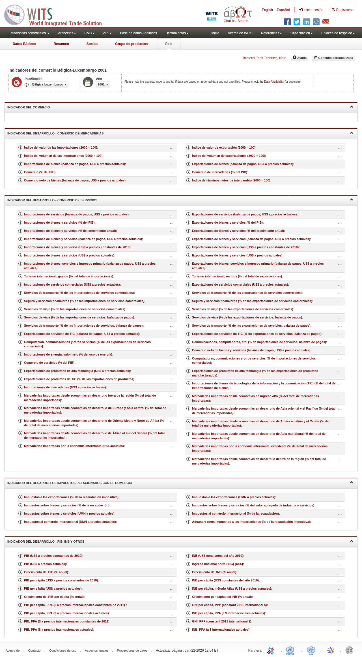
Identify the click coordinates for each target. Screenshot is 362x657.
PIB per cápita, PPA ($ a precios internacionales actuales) (66, 613)
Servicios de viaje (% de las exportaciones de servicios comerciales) (242, 309)
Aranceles (67, 33)
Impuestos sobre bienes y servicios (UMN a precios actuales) (69, 513)
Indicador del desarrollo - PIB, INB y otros (180, 541)
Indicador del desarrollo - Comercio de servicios (180, 200)
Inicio (215, 33)
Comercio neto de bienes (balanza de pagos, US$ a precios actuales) (75, 180)
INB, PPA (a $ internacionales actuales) (220, 629)
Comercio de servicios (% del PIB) (49, 362)
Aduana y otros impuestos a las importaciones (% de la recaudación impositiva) (251, 521)
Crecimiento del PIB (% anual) (46, 572)
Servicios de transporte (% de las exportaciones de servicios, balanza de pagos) (251, 325)
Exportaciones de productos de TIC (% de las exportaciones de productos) (79, 379)
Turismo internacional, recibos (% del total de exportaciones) (237, 276)
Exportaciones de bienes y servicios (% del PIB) (227, 222)
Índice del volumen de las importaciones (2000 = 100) (63, 155)
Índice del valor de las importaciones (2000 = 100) (60, 147)
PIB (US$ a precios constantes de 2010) (53, 555)
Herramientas (177, 33)
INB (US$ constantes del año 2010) (217, 555)
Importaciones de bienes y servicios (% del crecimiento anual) (70, 230)
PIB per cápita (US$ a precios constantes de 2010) (61, 580)
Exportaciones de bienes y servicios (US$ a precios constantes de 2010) (245, 247)
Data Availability (274, 81)
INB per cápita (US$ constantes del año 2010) (225, 580)
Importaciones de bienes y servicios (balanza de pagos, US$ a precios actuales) (83, 239)
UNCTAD (291, 650)
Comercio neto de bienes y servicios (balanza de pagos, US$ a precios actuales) (251, 350)
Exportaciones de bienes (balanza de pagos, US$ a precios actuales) (242, 164)
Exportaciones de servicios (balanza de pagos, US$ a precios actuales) (244, 214)
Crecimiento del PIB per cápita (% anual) (54, 596)
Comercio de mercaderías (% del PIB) (219, 172)
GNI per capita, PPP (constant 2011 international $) (229, 605)
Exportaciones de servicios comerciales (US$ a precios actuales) (240, 284)
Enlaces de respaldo (338, 33)
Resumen (61, 44)
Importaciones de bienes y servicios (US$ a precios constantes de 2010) (78, 247)
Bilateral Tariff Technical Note (264, 58)
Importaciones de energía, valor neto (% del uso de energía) (68, 354)
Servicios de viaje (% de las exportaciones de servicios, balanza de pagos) (247, 317)
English (267, 10)
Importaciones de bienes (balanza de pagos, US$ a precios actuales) (74, 164)
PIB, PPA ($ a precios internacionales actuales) (58, 629)
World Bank (350, 650)
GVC (90, 33)
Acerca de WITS (240, 33)
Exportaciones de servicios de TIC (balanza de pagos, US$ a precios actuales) (81, 333)
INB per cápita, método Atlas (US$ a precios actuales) (231, 588)
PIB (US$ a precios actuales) (45, 564)
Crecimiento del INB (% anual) (214, 572)
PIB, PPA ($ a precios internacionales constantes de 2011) (66, 621)
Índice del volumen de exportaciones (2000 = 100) (228, 155)
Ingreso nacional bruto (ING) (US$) (217, 564)
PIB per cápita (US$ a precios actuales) (53, 588)
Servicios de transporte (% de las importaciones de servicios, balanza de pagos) (83, 325)
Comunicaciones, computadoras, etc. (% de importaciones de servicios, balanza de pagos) (259, 342)
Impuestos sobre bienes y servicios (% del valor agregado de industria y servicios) (253, 505)
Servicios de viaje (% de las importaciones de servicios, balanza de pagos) (79, 317)
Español (283, 10)
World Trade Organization (331, 650)
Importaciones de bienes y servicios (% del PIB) (59, 222)
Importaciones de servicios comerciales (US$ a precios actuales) (72, 284)
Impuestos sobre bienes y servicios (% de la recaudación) (66, 505)
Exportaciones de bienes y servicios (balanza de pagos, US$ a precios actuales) (251, 239)
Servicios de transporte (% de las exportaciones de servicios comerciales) (247, 292)
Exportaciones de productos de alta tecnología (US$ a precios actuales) (77, 371)
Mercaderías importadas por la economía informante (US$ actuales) (74, 446)
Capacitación (301, 33)
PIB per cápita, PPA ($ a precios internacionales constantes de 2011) (75, 605)
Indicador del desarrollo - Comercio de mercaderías (180, 133)
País (168, 44)
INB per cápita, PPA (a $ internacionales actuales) (228, 613)
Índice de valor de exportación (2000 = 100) (223, 147)
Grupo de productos (131, 44)
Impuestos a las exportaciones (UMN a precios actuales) (233, 497)
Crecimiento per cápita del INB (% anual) (222, 596)
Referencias (271, 33)
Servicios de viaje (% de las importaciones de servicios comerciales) (74, 309)
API (107, 33)
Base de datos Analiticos (138, 33)
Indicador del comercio (180, 107)
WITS (56, 14)
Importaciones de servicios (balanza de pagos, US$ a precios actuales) (76, 214)
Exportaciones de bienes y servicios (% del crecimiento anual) (238, 230)
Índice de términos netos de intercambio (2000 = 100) (231, 180)
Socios (92, 44)
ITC (271, 650)
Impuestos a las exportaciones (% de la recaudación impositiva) (71, 497)
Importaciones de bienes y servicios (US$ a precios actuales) (69, 255)
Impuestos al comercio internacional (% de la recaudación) (235, 513)
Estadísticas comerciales (28, 33)
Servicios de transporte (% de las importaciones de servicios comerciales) (79, 292)
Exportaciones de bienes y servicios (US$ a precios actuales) (237, 255)
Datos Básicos (24, 44)
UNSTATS (311, 650)
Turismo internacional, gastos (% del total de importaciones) (68, 276)
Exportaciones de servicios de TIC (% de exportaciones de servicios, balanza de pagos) (256, 333)
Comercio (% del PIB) (39, 172)
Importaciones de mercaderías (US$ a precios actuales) (65, 387)
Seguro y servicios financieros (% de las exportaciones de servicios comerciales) (252, 301)
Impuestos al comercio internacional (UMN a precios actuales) (70, 521)
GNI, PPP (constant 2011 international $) (221, 621)
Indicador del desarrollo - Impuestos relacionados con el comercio (180, 482)
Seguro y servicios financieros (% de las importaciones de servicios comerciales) (84, 301)
